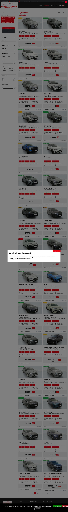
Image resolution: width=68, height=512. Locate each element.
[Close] (66, 2)
